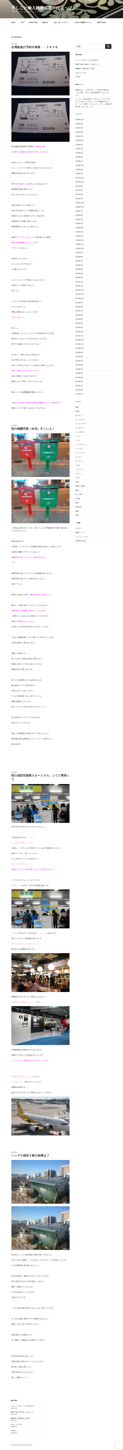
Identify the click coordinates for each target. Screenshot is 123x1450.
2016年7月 (79, 211)
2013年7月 (79, 361)
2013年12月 (80, 340)
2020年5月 (79, 136)
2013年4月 (79, 373)
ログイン (79, 528)
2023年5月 (79, 128)
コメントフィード (82, 537)
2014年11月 (80, 294)
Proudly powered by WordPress (22, 1445)
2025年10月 (80, 119)
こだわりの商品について (83, 22)
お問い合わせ (101, 22)
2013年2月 (79, 381)
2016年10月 (80, 207)
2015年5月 (79, 269)
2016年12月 (80, 203)
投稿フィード (80, 532)
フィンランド (80, 453)
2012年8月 (79, 390)
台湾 (77, 482)
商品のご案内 (80, 486)
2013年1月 (79, 386)
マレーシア (79, 469)
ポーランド (79, 461)
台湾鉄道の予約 (28, 392)
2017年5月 (79, 190)
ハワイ (78, 440)
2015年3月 (79, 277)
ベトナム (79, 457)
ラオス (78, 478)
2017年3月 (79, 194)
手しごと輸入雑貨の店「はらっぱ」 (43, 8)
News (77, 411)
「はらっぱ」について (61, 22)
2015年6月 (79, 265)
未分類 (78, 498)
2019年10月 (80, 140)
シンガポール (80, 432)
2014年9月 (79, 302)
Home (13, 22)
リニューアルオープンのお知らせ (87, 60)
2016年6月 (79, 215)
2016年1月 (79, 236)
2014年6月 (79, 315)
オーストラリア (81, 424)
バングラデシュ (81, 444)
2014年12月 (80, 290)
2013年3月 (79, 377)
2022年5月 (79, 132)
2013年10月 (80, 348)
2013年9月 (79, 352)
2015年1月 (79, 286)
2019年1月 (79, 161)
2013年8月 (79, 356)
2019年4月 (79, 149)
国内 (77, 490)
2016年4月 (79, 223)
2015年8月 (79, 257)
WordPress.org (81, 541)
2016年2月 (79, 232)
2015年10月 (80, 248)
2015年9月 (79, 253)
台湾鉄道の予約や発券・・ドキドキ (34, 47)
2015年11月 (80, 244)
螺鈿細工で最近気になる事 (85, 68)
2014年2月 (79, 331)
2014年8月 (79, 307)
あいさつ (79, 415)
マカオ (78, 465)
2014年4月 (79, 323)
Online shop (33, 22)
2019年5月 (79, 144)
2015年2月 (79, 282)
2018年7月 (79, 173)
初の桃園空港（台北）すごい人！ (33, 428)
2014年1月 (79, 336)
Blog (77, 407)
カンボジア (79, 428)
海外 (77, 503)
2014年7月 (79, 311)
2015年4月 (79, 273)
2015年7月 (79, 261)
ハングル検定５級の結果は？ (30, 1155)
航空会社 (79, 507)
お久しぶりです (81, 73)
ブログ (22, 22)
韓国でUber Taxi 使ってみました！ (88, 64)
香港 (77, 515)
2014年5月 (79, 319)
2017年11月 (80, 182)
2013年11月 (80, 344)
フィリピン (79, 449)
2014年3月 (79, 327)
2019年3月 (79, 153)
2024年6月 (79, 124)
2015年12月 (80, 240)
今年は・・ (79, 77)
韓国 (77, 511)
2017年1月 (79, 198)
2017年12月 (80, 178)
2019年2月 (79, 157)
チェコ (78, 436)
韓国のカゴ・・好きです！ (85, 90)
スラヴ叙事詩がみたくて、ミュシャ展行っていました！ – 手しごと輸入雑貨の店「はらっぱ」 (93, 104)
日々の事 (79, 494)
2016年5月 (79, 219)
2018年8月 (79, 169)
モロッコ (79, 473)
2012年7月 (79, 394)
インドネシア (80, 419)
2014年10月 (80, 298)
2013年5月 (79, 369)
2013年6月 (79, 365)
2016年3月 (79, 228)
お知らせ (45, 22)
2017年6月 (79, 186)
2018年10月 (80, 165)
